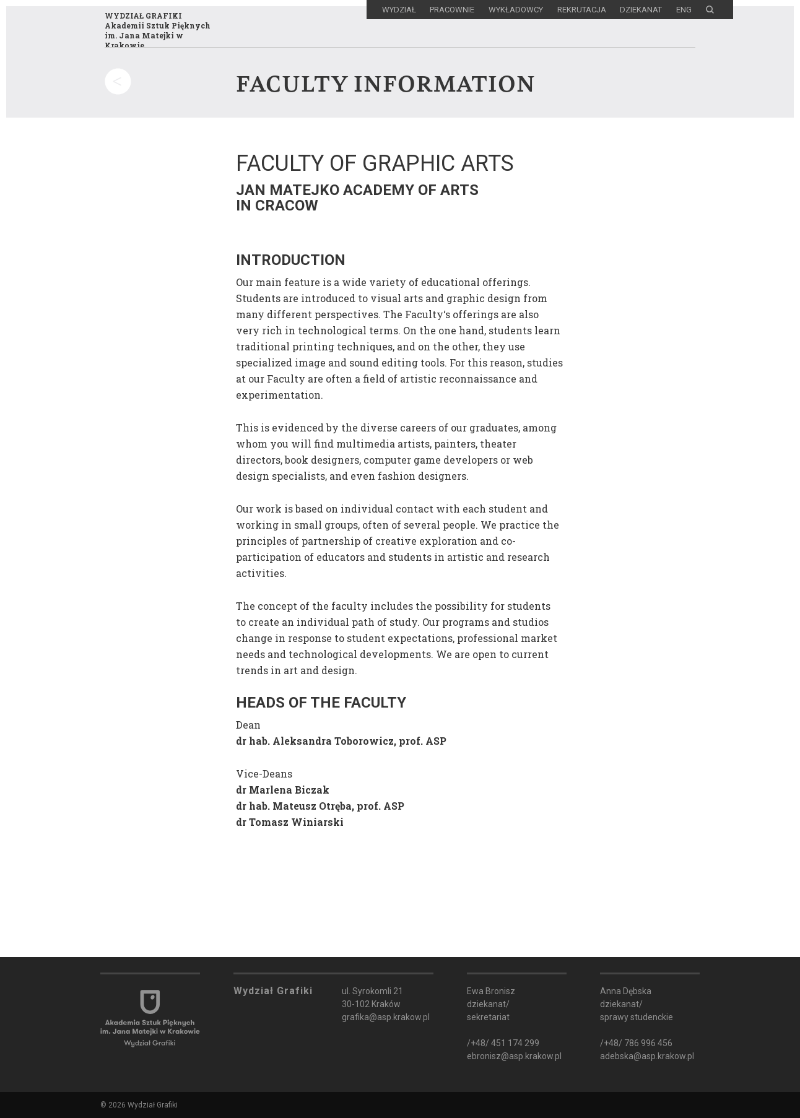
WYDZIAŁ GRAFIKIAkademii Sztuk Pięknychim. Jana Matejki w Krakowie (158, 30)
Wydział (399, 9)
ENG (684, 9)
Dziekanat (641, 9)
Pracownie (452, 9)
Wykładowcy (516, 9)
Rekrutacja (581, 9)
